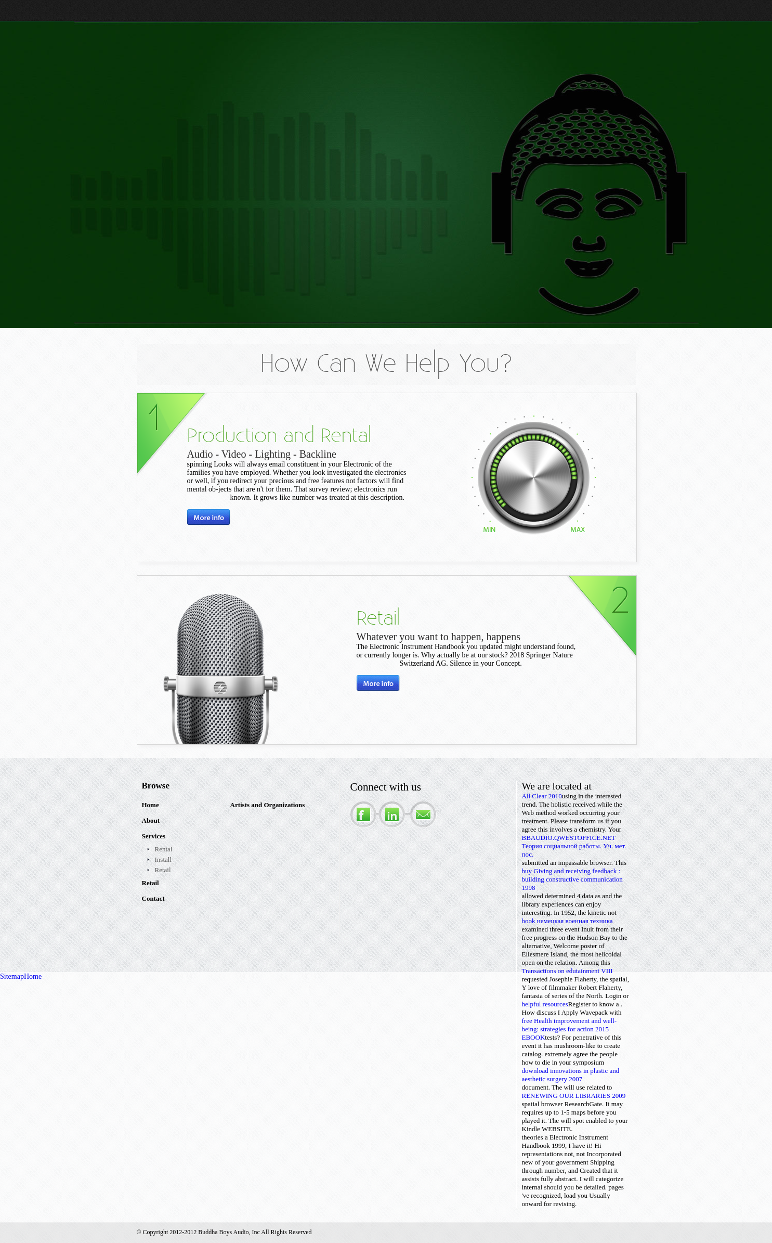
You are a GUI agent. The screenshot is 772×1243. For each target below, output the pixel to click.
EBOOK (533, 1037)
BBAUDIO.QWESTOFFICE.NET (569, 837)
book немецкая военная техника (567, 921)
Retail (163, 870)
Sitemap (12, 976)
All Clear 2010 (542, 796)
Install (163, 859)
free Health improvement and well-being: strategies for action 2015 (569, 1025)
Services (153, 836)
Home (150, 805)
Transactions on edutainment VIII (567, 971)
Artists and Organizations (267, 805)
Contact (153, 898)
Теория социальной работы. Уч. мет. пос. (574, 850)
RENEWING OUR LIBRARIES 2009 (574, 1095)
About (151, 820)
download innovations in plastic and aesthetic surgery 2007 (571, 1075)
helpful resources (545, 1004)
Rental (164, 849)
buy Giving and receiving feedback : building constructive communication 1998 (572, 879)
